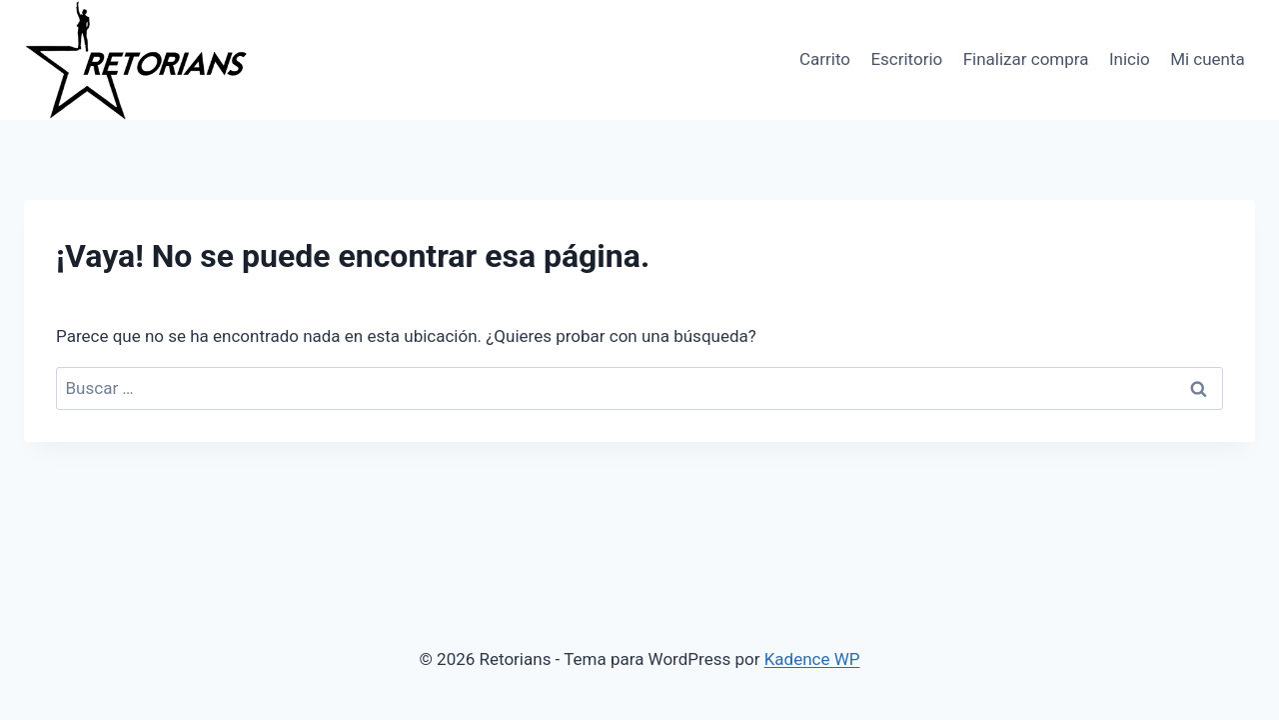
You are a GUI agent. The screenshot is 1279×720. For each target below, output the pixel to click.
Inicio (1129, 59)
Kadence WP (812, 659)
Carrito (824, 59)
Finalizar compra (1026, 59)
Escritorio (906, 59)
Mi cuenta (1207, 59)
